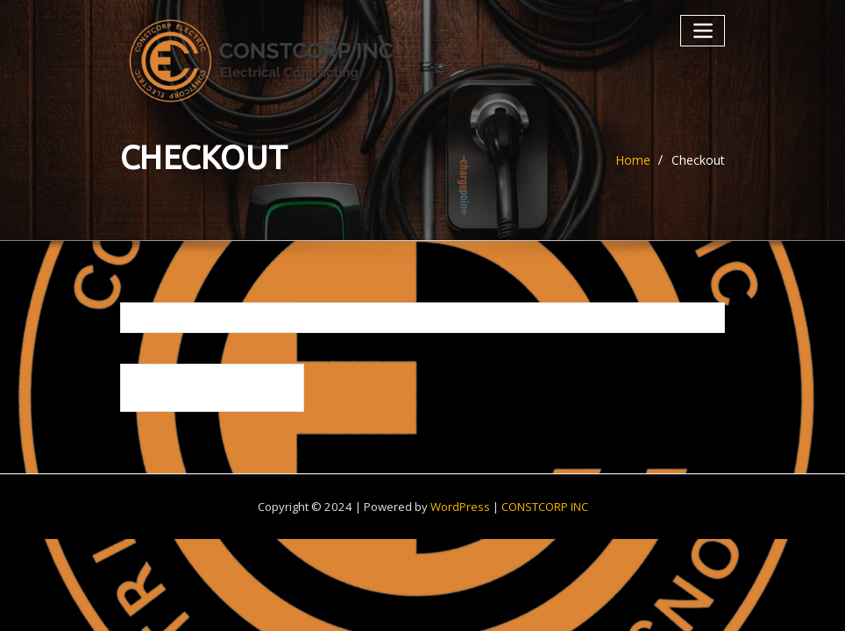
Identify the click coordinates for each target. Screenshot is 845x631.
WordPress (460, 506)
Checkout (698, 160)
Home (632, 160)
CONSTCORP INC (544, 506)
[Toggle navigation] (702, 30)
